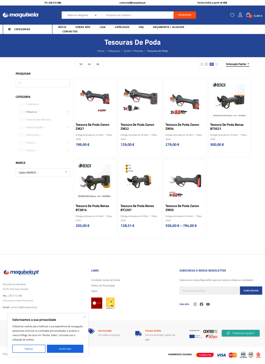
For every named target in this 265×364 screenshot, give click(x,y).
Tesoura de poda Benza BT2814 (92, 207)
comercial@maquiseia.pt (132, 2)
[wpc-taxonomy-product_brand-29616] (43, 172)
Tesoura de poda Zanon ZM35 (182, 207)
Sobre (94, 291)
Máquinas (114, 51)
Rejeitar (29, 349)
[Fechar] (84, 317)
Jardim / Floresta (133, 51)
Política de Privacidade (103, 285)
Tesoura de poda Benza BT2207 (137, 207)
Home (101, 51)
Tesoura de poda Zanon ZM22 (137, 126)
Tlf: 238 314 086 (52, 2)
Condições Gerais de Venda (105, 280)
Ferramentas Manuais (38, 119)
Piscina (30, 150)
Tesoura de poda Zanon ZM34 (182, 126)
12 (80, 64)
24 (89, 64)
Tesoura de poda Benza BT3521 (226, 126)
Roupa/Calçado (34, 127)
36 (97, 64)
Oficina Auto (32, 135)
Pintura (30, 142)
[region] (47, 335)
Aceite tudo (65, 349)
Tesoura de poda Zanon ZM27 (92, 126)
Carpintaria (32, 104)
